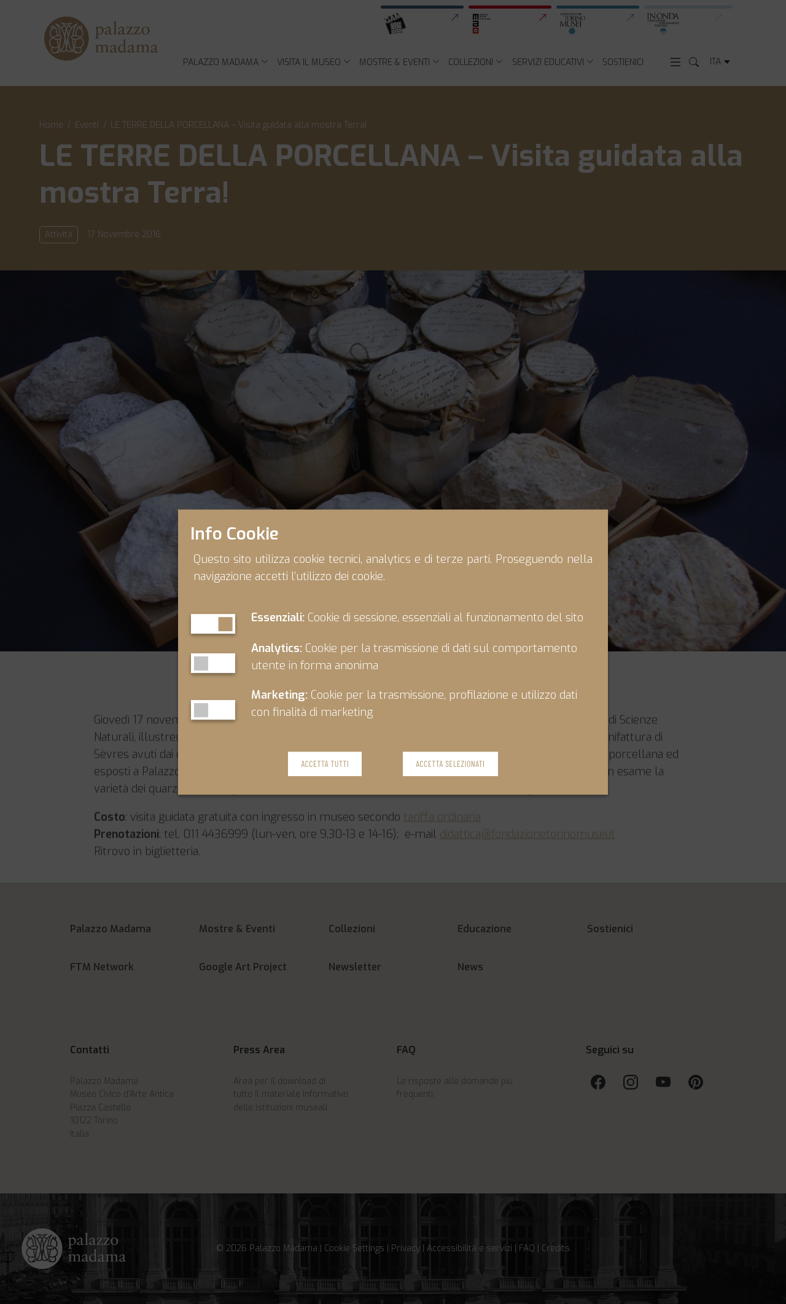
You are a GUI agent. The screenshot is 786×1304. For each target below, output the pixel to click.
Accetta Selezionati (450, 763)
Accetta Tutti (325, 763)
